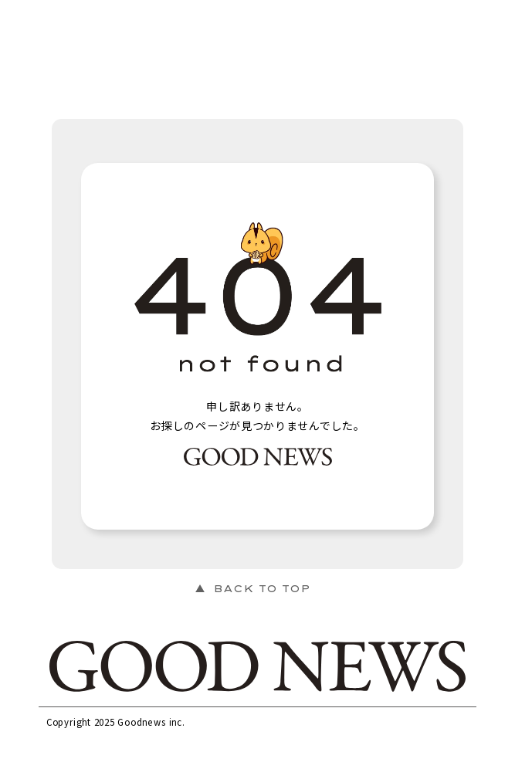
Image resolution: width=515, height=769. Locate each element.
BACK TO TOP (261, 588)
